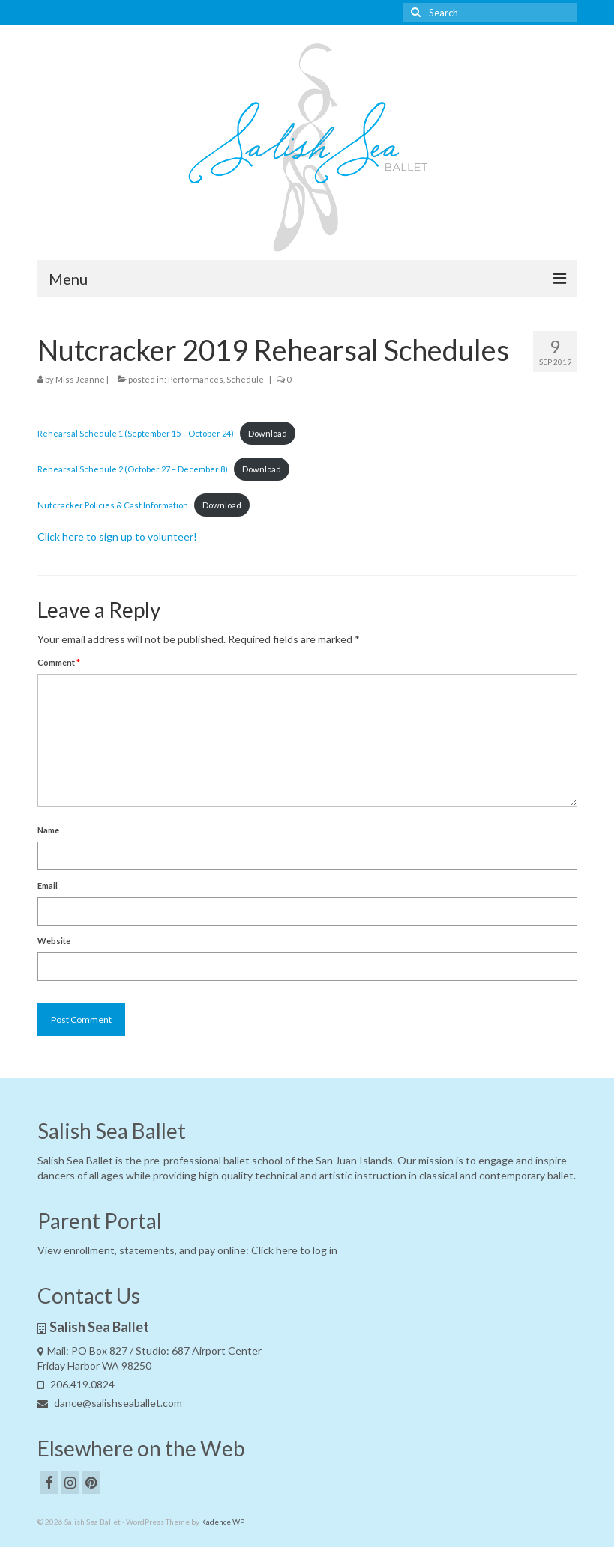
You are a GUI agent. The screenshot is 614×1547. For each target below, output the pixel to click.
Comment (58, 662)
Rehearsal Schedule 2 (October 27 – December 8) (132, 469)
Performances (195, 379)
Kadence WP (222, 1521)
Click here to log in (294, 1250)
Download (267, 433)
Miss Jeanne (80, 379)
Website (53, 941)
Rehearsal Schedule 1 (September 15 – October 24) (135, 433)
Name (48, 830)
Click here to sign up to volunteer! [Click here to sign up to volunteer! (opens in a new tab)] (117, 536)
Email (47, 885)
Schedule (245, 379)
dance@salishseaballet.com (109, 1402)
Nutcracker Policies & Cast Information (112, 505)
